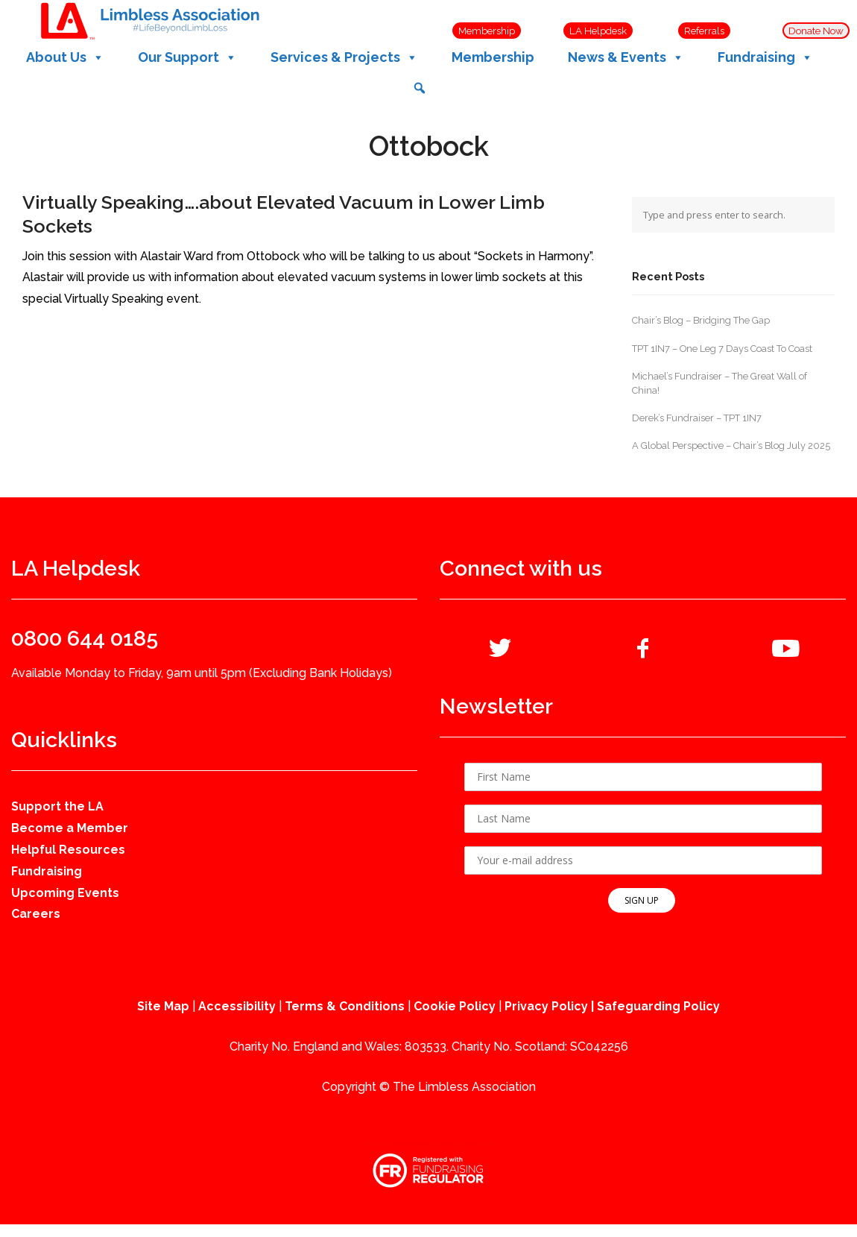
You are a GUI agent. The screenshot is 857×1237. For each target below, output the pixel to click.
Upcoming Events (65, 893)
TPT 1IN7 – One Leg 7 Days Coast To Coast (722, 348)
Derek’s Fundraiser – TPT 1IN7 (697, 418)
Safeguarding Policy (658, 1006)
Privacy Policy (546, 1006)
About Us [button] (65, 57)
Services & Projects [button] (344, 57)
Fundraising (46, 871)
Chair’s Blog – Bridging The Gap (701, 320)
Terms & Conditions (345, 1006)
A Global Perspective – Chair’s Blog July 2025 (731, 445)
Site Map (163, 1006)
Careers (35, 914)
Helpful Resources (68, 850)
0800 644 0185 (84, 638)
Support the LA (57, 806)
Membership (493, 57)
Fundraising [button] (765, 57)
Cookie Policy (455, 1006)
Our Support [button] (187, 57)
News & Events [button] (626, 57)
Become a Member (69, 828)
